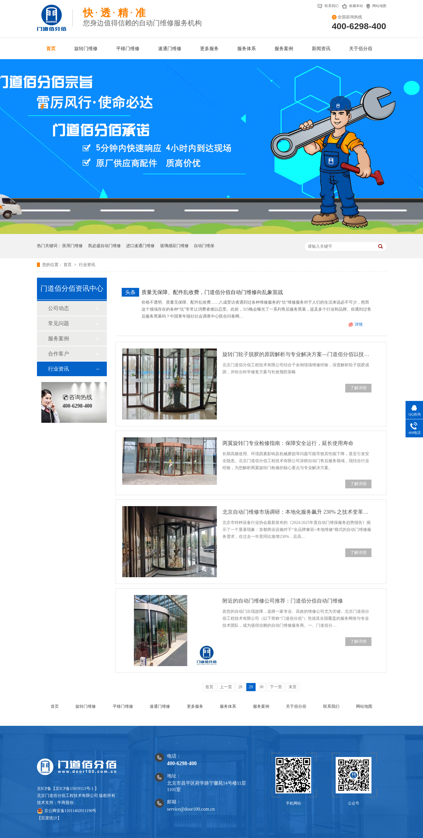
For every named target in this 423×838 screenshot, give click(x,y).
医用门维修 (72, 246)
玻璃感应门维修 (174, 246)
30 (261, 687)
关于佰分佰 (296, 706)
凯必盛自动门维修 (104, 246)
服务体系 (228, 706)
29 (251, 687)
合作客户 (58, 354)
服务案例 (58, 338)
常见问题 (58, 323)
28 (240, 687)
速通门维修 (160, 706)
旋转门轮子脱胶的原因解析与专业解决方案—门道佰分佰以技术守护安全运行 (296, 354)
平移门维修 (123, 706)
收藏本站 (352, 6)
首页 (68, 265)
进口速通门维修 (140, 246)
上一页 (226, 687)
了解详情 (358, 388)
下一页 (276, 687)
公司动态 (58, 308)
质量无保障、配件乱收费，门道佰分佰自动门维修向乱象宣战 (212, 292)
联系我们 (328, 6)
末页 (293, 687)
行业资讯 (87, 265)
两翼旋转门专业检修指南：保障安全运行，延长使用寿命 (287, 443)
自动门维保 (204, 246)
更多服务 (195, 706)
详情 (359, 324)
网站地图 (376, 6)
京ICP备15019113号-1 (74, 788)
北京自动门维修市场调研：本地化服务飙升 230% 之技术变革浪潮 (296, 512)
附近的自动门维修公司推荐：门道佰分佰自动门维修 (282, 601)
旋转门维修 (85, 706)
